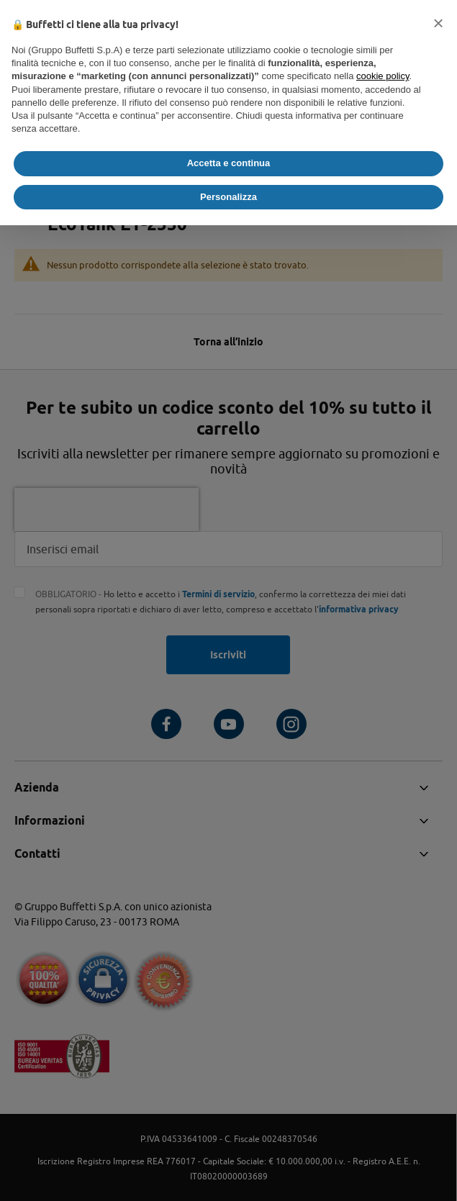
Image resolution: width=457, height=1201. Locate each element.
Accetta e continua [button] (229, 163)
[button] (438, 23)
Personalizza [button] (228, 196)
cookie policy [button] (382, 76)
